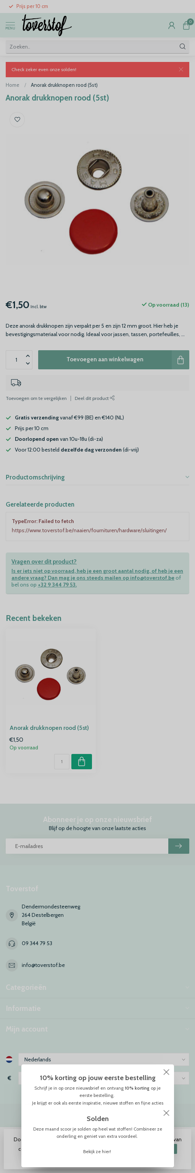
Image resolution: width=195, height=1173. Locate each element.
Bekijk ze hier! (97, 1151)
